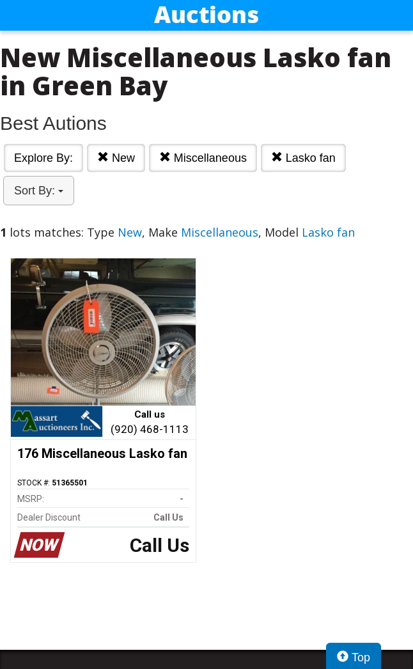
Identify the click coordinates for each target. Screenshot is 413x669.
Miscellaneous (203, 157)
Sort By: (38, 190)
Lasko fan (303, 157)
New (116, 157)
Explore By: (43, 158)
